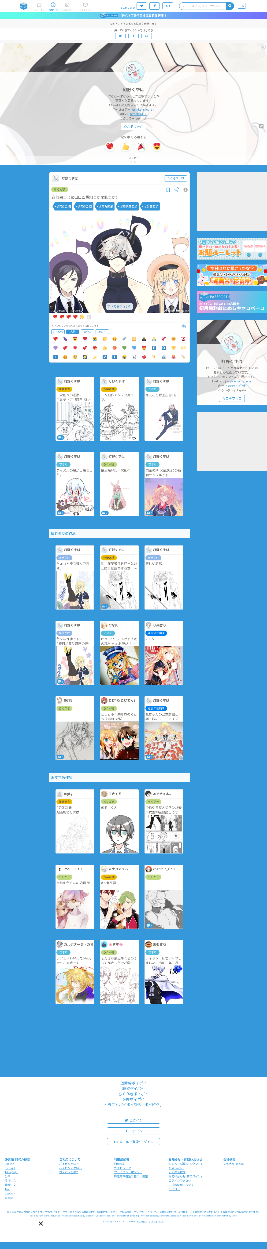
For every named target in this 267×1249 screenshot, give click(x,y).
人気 (72, 332)
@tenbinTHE (138, 114)
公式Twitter (176, 1168)
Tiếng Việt (11, 1172)
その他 (102, 332)
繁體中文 (10, 1185)
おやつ (87, 332)
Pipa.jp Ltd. (157, 1221)
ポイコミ (174, 1189)
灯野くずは (133, 90)
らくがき (60, 189)
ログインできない (180, 1181)
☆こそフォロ (133, 126)
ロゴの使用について (181, 1185)
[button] (41, 1223)
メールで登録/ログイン (133, 1141)
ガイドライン (122, 1168)
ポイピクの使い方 (70, 1168)
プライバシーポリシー (128, 1172)
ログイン (133, 1120)
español (10, 1168)
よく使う (58, 332)
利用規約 (119, 1164)
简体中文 (10, 1181)
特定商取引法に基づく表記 (131, 1176)
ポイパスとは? (68, 1172)
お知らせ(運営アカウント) (185, 1164)
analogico (142, 1221)
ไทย (7, 1189)
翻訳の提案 (22, 1159)
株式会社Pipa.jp (233, 1164)
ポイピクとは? (68, 1164)
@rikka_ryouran (143, 109)
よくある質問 (177, 1172)
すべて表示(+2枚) (119, 306)
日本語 (9, 1198)
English (9, 1164)
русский (10, 1193)
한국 (7, 1176)
